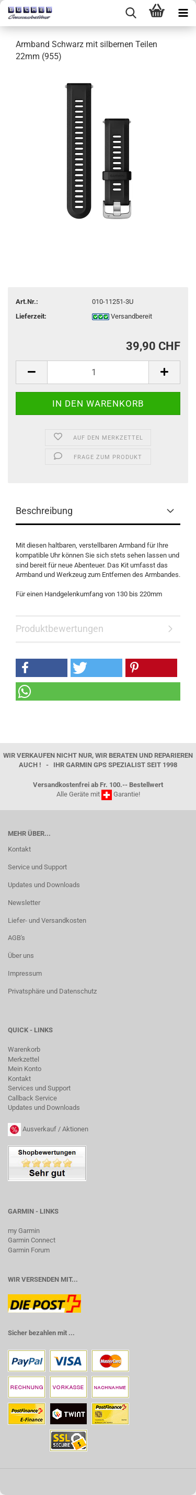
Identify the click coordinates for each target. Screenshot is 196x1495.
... (71, 1333)
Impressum (25, 973)
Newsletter (24, 903)
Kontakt (19, 849)
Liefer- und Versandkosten (47, 920)
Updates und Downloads (44, 885)
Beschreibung (44, 510)
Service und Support (37, 867)
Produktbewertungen (59, 628)
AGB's (16, 938)
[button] (41, 668)
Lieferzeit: (31, 316)
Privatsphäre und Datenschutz (52, 991)
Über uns (21, 955)
